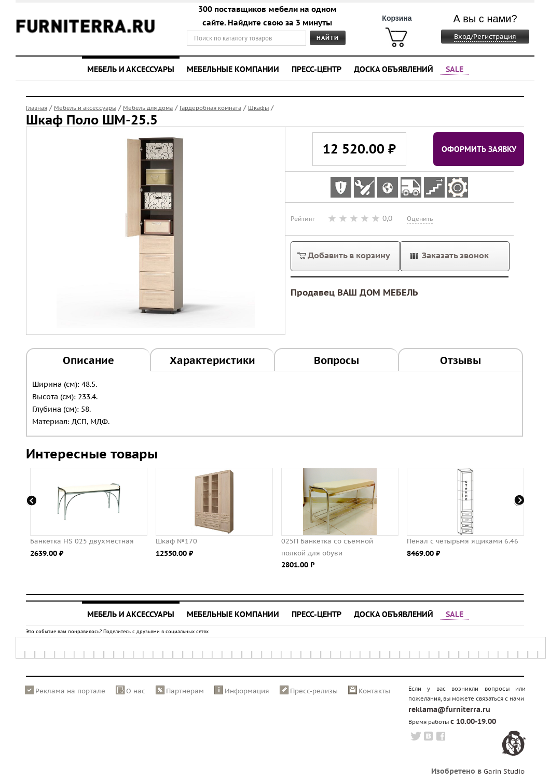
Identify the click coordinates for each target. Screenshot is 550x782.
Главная (36, 107)
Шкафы (258, 107)
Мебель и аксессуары (130, 69)
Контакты (374, 691)
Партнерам (185, 691)
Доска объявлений (393, 69)
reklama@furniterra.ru (449, 709)
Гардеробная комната (210, 107)
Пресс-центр (316, 69)
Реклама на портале (70, 691)
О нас (135, 691)
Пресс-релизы (314, 691)
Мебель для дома (148, 107)
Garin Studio (504, 771)
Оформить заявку (479, 149)
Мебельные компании (233, 69)
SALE (454, 69)
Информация (247, 691)
